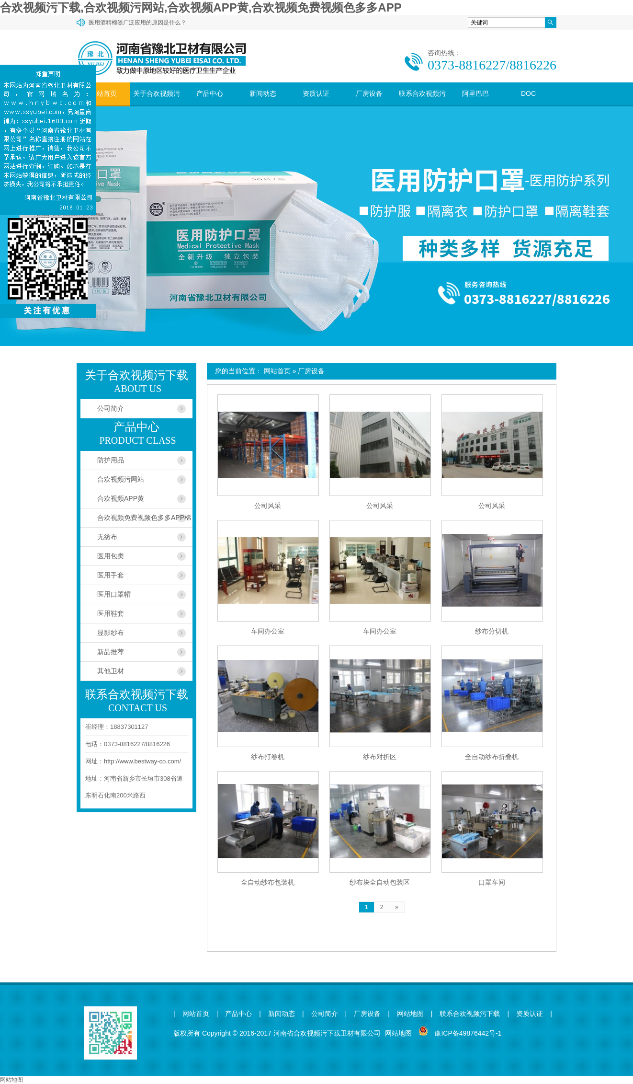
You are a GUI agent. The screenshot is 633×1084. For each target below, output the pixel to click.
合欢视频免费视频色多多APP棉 (144, 517)
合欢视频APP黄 (120, 498)
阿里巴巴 (475, 93)
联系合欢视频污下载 (422, 105)
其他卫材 (110, 671)
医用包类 (110, 556)
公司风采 (267, 505)
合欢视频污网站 (120, 479)
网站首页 (103, 93)
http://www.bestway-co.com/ (142, 761)
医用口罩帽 (114, 594)
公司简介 (110, 408)
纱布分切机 (492, 631)
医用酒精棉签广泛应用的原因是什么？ (137, 22)
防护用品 (110, 460)
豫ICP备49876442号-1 (467, 1033)
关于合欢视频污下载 (156, 105)
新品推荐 (110, 652)
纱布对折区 (379, 757)
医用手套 (110, 575)
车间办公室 (267, 631)
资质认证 (316, 93)
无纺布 (107, 537)
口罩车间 (491, 882)
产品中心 (209, 93)
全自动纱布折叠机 (492, 757)
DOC (528, 93)
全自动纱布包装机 (267, 882)
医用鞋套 (110, 613)
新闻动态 (262, 93)
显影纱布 (110, 632)
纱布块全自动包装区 (380, 882)
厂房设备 (369, 93)
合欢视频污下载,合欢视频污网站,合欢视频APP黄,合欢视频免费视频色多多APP (201, 7)
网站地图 (410, 1013)
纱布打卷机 (267, 757)
